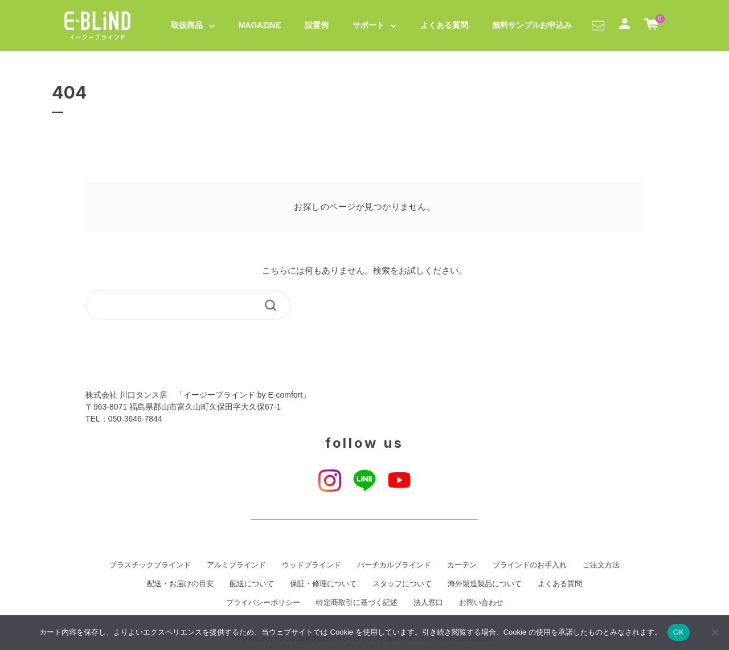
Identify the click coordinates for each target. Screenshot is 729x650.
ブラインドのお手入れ (530, 565)
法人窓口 (428, 603)
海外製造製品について (485, 584)
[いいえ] (714, 632)
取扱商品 (187, 25)
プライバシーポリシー (263, 603)
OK (678, 632)
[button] (598, 25)
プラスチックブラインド (150, 565)
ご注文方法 (601, 565)
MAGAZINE (260, 25)
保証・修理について (323, 584)
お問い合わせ (481, 603)
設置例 (317, 25)
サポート (368, 25)
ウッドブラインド (311, 565)
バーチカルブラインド (394, 565)
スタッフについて (402, 584)
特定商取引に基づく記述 (357, 603)
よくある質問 (444, 25)
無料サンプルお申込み (532, 25)
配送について (252, 584)
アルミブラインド (236, 565)
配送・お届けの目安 (180, 584)
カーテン (462, 565)
